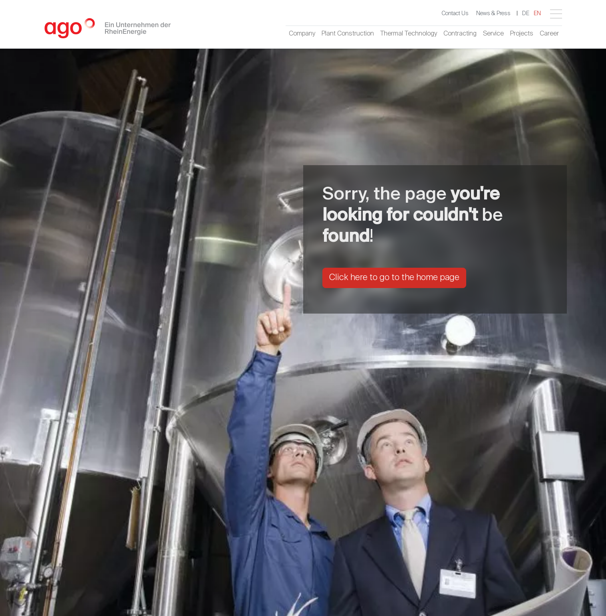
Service (493, 34)
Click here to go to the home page (394, 277)
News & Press (493, 13)
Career (549, 34)
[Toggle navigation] (556, 14)
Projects (521, 34)
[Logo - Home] (107, 31)
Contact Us (455, 13)
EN (537, 13)
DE (525, 13)
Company (302, 34)
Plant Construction (348, 34)
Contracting (460, 34)
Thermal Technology (408, 34)
